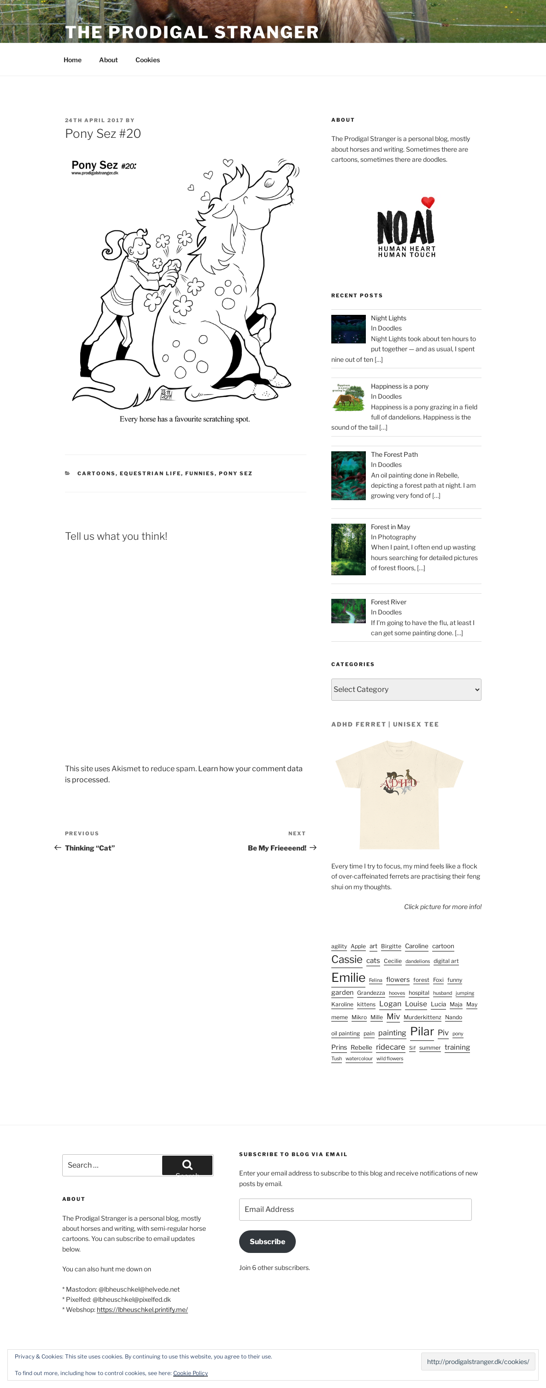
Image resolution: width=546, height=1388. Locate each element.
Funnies (200, 473)
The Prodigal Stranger (192, 32)
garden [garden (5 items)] (342, 992)
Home (73, 60)
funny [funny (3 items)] (454, 979)
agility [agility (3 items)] (339, 946)
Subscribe (267, 1241)
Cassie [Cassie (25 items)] (347, 959)
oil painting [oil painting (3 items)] (345, 1033)
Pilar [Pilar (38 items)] (422, 1031)
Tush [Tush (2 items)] (336, 1059)
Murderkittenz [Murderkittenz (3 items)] (422, 1017)
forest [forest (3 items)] (421, 979)
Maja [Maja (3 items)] (456, 1004)
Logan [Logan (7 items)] (390, 1003)
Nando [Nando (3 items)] (453, 1017)
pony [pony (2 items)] (458, 1034)
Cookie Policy (190, 1373)
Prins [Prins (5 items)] (339, 1047)
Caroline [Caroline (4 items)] (417, 946)
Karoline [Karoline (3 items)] (342, 1004)
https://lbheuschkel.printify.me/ (142, 1309)
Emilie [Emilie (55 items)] (348, 977)
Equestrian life (150, 473)
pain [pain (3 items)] (369, 1033)
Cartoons (96, 473)
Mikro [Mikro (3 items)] (359, 1017)
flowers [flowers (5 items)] (398, 979)
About (108, 60)
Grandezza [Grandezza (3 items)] (371, 992)
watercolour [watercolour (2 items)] (359, 1059)
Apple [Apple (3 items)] (358, 946)
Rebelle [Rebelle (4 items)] (361, 1047)
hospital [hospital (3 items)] (419, 992)
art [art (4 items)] (373, 946)
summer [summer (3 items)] (430, 1047)
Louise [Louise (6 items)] (416, 1003)
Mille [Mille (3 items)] (376, 1017)
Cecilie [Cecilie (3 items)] (393, 960)
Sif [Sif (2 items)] (412, 1048)
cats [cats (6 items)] (373, 960)
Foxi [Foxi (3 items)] (438, 979)
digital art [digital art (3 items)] (446, 960)
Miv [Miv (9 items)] (393, 1016)
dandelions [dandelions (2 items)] (417, 961)
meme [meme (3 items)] (339, 1017)
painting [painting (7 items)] (392, 1032)
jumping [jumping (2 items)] (465, 993)
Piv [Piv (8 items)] (443, 1032)
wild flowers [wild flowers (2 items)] (389, 1059)
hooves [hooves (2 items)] (397, 993)
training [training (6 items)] (457, 1047)
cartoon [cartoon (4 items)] (443, 946)
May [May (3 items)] (471, 1004)
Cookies (147, 60)
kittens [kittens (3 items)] (366, 1004)
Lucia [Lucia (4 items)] (438, 1004)
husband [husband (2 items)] (442, 993)
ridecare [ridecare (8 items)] (390, 1046)
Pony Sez (236, 473)
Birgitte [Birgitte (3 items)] (391, 946)
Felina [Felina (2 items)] (375, 980)
